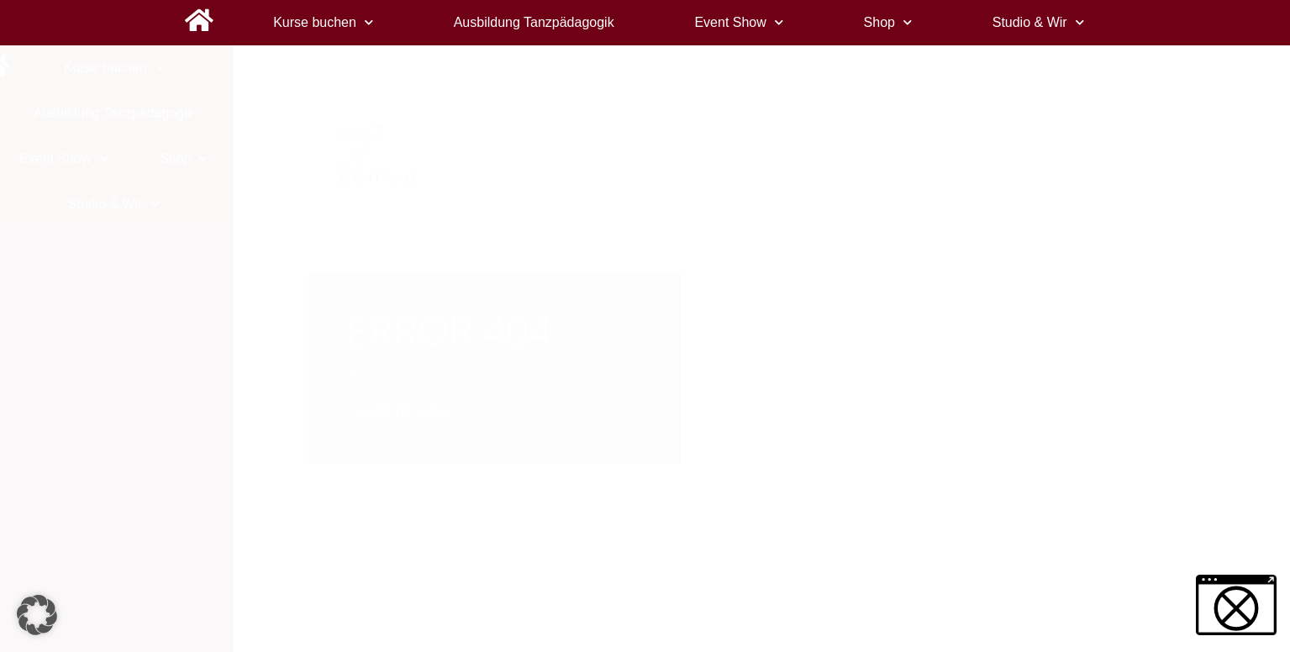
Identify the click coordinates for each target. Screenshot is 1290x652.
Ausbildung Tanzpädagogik (534, 22)
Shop (888, 22)
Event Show (738, 22)
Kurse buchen (323, 22)
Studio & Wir (1038, 22)
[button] (37, 615)
